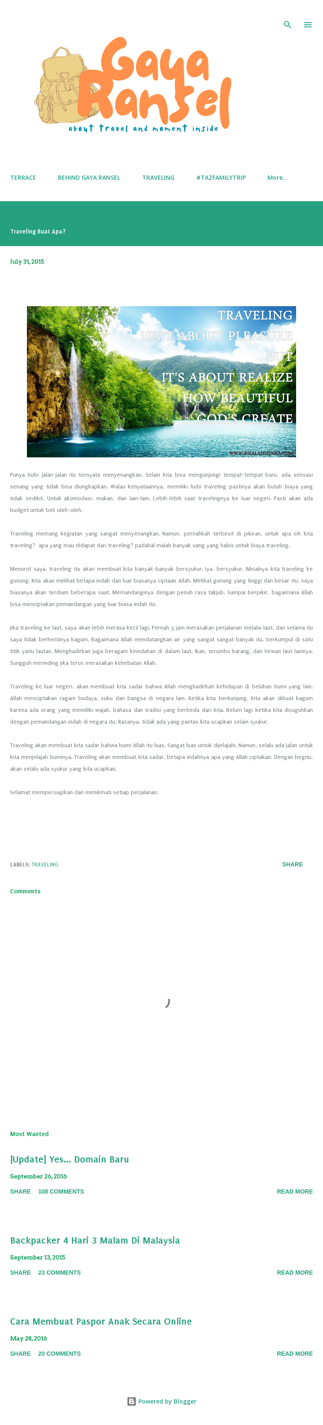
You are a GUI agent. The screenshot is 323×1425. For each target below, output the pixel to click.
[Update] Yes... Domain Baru (69, 1159)
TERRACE (23, 177)
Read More (295, 1191)
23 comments (59, 1272)
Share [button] (292, 864)
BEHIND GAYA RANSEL (89, 177)
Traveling (45, 864)
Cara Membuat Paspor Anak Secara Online (101, 1321)
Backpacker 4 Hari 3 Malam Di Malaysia (95, 1240)
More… (277, 177)
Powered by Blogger (161, 1401)
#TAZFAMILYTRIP (221, 177)
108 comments (61, 1191)
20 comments (59, 1353)
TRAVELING (158, 177)
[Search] (288, 15)
